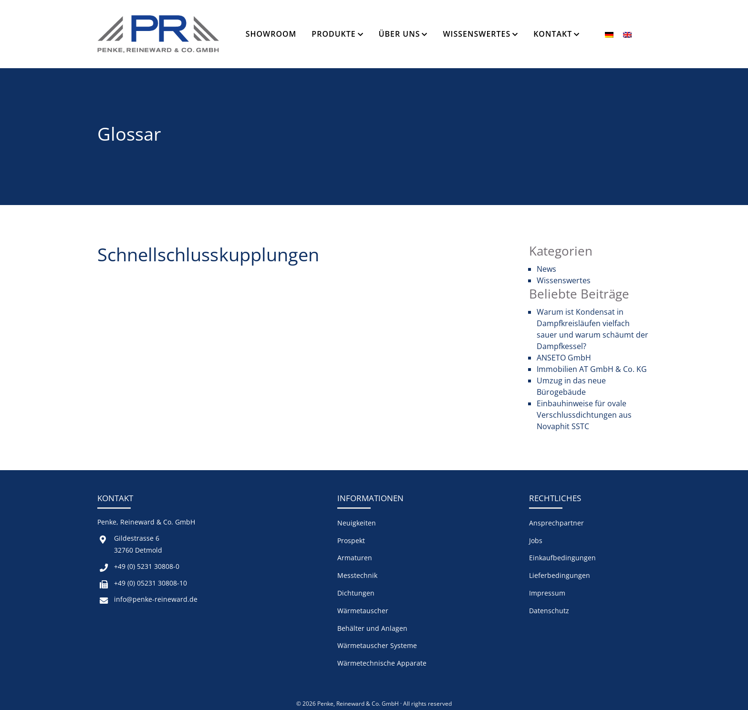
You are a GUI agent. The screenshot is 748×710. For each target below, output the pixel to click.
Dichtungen (355, 592)
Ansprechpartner (556, 522)
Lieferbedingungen (559, 575)
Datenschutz (549, 610)
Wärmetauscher (362, 610)
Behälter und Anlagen (372, 628)
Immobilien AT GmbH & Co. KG (592, 369)
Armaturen (354, 557)
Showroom (271, 34)
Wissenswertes (476, 34)
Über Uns (399, 34)
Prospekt (351, 540)
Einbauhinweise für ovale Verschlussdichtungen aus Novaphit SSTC (584, 415)
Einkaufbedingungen (562, 557)
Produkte (333, 34)
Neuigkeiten (356, 522)
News (546, 269)
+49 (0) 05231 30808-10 (150, 582)
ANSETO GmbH (564, 357)
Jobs (535, 540)
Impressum (547, 592)
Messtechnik (357, 575)
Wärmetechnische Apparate (381, 663)
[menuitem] (609, 34)
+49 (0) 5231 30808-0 (146, 566)
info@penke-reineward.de (155, 599)
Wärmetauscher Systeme (377, 645)
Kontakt (552, 34)
